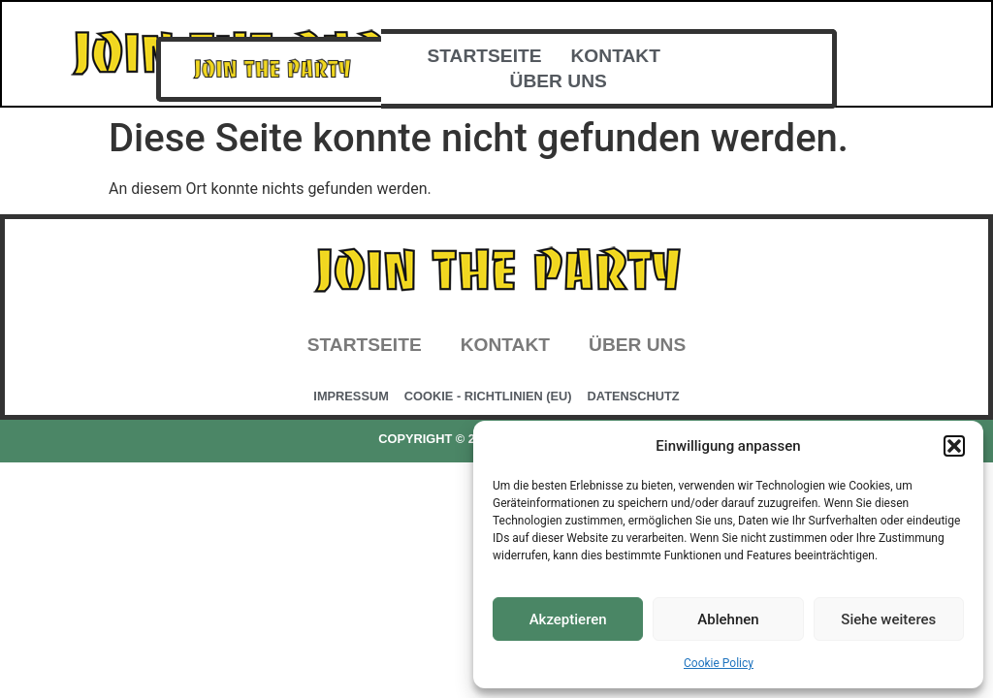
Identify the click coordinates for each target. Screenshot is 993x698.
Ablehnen (727, 619)
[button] (954, 446)
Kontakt (615, 56)
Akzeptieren (568, 619)
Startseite (485, 56)
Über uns (558, 81)
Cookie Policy (718, 663)
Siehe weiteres (888, 619)
